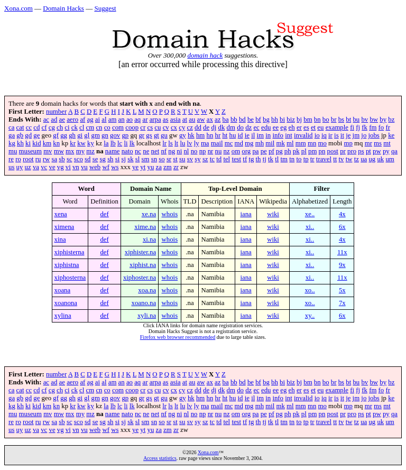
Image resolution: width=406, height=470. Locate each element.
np (202, 151)
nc (138, 151)
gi (79, 135)
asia (175, 119)
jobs (374, 135)
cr (142, 127)
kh (20, 143)
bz (391, 119)
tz (356, 159)
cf (44, 127)
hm (200, 135)
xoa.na (147, 290)
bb (233, 119)
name (112, 151)
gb (19, 135)
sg (103, 159)
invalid (303, 135)
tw (349, 159)
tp (306, 159)
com (118, 127)
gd (28, 135)
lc (119, 143)
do (240, 127)
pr (343, 151)
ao (129, 119)
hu (232, 135)
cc (29, 127)
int (288, 135)
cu (157, 127)
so (161, 159)
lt (176, 143)
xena (60, 214)
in (268, 135)
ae (62, 119)
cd (36, 127)
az (217, 119)
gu (164, 135)
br (334, 119)
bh (274, 119)
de (206, 127)
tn (291, 159)
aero (72, 119)
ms (378, 143)
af (82, 119)
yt (142, 167)
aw (201, 119)
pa (255, 151)
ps (361, 151)
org (246, 151)
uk (380, 159)
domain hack (205, 55)
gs (149, 135)
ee (276, 127)
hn (210, 135)
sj (123, 159)
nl (186, 151)
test (236, 159)
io (317, 135)
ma (205, 143)
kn (56, 143)
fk (364, 127)
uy (19, 167)
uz (28, 167)
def (104, 214)
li (125, 143)
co (107, 127)
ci (66, 127)
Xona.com (18, 8)
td (219, 159)
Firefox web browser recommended (177, 337)
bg (266, 119)
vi (68, 167)
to (298, 159)
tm (284, 159)
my (80, 151)
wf (105, 167)
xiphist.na (143, 265)
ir (330, 135)
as (166, 119)
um (389, 159)
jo (363, 135)
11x (342, 252)
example (337, 127)
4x (342, 214)
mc (229, 143)
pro (351, 151)
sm (146, 159)
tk (270, 159)
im (260, 135)
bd (242, 119)
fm (372, 127)
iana (245, 214)
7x (342, 303)
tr (312, 159)
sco (78, 159)
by (383, 119)
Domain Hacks (63, 8)
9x (342, 265)
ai (97, 119)
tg (251, 159)
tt (335, 159)
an (121, 119)
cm (90, 127)
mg (249, 143)
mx (70, 151)
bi (282, 119)
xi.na (149, 239)
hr (218, 135)
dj (213, 127)
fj (358, 127)
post (332, 151)
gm (95, 135)
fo (381, 127)
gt (156, 135)
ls (170, 143)
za (159, 167)
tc (212, 159)
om (236, 151)
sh (110, 159)
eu (320, 127)
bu (356, 119)
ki (28, 143)
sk (130, 159)
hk (191, 135)
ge (36, 135)
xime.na (145, 227)
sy (197, 159)
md (239, 143)
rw (46, 159)
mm (301, 143)
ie (247, 135)
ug (371, 159)
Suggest (105, 8)
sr (169, 159)
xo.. (309, 290)
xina (60, 239)
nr (211, 151)
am (112, 119)
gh (72, 135)
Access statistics (160, 458)
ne (146, 151)
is (336, 135)
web (94, 167)
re (11, 159)
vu (84, 167)
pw (377, 151)
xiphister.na (140, 252)
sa (54, 159)
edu (266, 127)
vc (44, 167)
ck (74, 127)
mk (280, 143)
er (299, 127)
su (182, 159)
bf (258, 119)
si (117, 159)
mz (90, 151)
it (342, 135)
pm (312, 151)
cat (20, 127)
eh (292, 127)
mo (322, 143)
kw (81, 143)
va (36, 167)
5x (342, 290)
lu (182, 143)
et (313, 127)
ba (226, 119)
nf (164, 151)
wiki (273, 214)
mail (217, 143)
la (106, 143)
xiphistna (66, 265)
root (28, 159)
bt (348, 119)
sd (87, 159)
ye (135, 167)
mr (368, 143)
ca (11, 127)
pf (271, 151)
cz (190, 127)
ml (290, 143)
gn (105, 135)
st (175, 159)
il (253, 135)
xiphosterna (70, 277)
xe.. (310, 214)
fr (387, 127)
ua (364, 159)
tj (264, 159)
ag (90, 119)
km (47, 143)
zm (167, 167)
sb (61, 159)
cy (182, 127)
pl (304, 151)
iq (324, 135)
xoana (62, 290)
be (250, 119)
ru (38, 159)
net (155, 151)
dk (221, 127)
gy (182, 135)
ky (90, 143)
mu (12, 151)
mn (312, 143)
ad (54, 119)
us (11, 167)
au (192, 119)
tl (277, 159)
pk (296, 151)
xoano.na (144, 303)
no (194, 151)
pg (279, 151)
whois (170, 214)
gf (56, 135)
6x (342, 227)
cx (174, 127)
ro (18, 159)
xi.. (310, 227)
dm (231, 127)
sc (69, 159)
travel (323, 159)
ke (391, 135)
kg (11, 143)
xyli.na (146, 315)
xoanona (65, 303)
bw (374, 119)
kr (73, 143)
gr (141, 135)
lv (189, 143)
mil (269, 143)
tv (341, 159)
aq (137, 119)
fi (352, 127)
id (240, 135)
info (277, 135)
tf (245, 159)
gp (125, 135)
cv (166, 127)
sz (205, 159)
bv (364, 119)
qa (394, 151)
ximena (64, 227)
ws (114, 167)
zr (176, 167)
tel (226, 159)
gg (63, 135)
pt (368, 151)
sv (190, 159)
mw (59, 151)
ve (52, 167)
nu (218, 151)
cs (150, 127)
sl (137, 159)
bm (307, 119)
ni (179, 151)
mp (348, 143)
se (95, 159)
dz (248, 127)
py (386, 151)
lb (113, 143)
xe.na (149, 214)
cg (52, 127)
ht (224, 135)
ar (144, 119)
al (104, 119)
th (258, 159)
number (56, 111)
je (348, 135)
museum (30, 151)
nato (127, 151)
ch (60, 127)
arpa (155, 119)
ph (287, 151)
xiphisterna (69, 252)
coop (132, 127)
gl (86, 135)
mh (259, 143)
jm (356, 135)
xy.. (310, 315)
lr (164, 143)
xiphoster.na (139, 277)
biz (291, 119)
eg (283, 127)
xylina (62, 315)
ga (11, 135)
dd (198, 127)
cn (99, 127)
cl (81, 127)
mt (387, 143)
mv (47, 151)
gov (115, 135)
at (184, 119)
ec (256, 127)
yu (150, 167)
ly (196, 143)
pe (264, 151)
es (306, 127)
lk (132, 143)
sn (154, 159)
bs (341, 119)
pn (322, 151)
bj (299, 119)
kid (36, 143)
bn (317, 119)
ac (46, 119)
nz (227, 151)
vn (75, 167)
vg (60, 167)
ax (210, 119)
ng (171, 151)
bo (325, 119)
